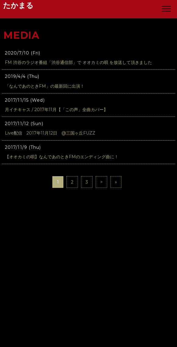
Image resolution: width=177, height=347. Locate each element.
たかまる (18, 5)
